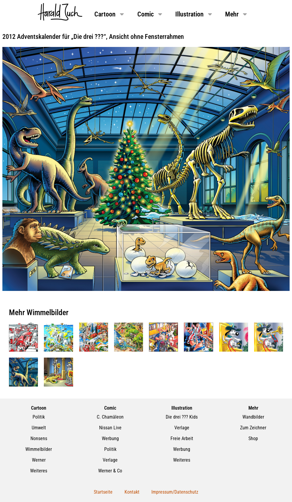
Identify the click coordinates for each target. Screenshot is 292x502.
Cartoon (109, 14)
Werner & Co (110, 471)
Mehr (236, 14)
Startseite (103, 492)
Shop (253, 438)
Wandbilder (253, 417)
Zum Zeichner (253, 428)
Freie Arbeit (181, 438)
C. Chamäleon (110, 417)
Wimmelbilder (38, 449)
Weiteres (38, 471)
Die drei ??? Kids (182, 417)
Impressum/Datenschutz (174, 492)
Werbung (110, 438)
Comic (150, 14)
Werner (39, 460)
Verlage (110, 460)
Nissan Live (110, 428)
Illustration (194, 14)
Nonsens (38, 438)
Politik (39, 417)
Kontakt (132, 492)
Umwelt (39, 428)
